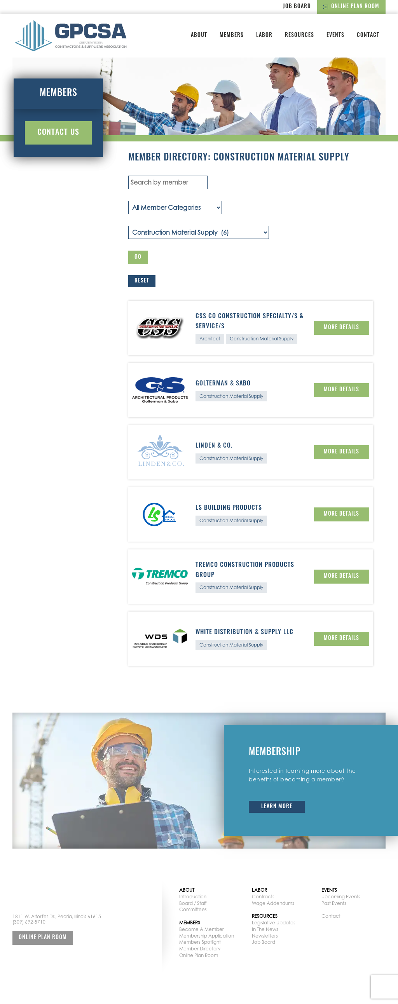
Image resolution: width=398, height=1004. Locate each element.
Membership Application (206, 936)
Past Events (333, 903)
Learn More (276, 807)
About (199, 35)
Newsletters (265, 936)
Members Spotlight (200, 942)
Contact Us (58, 133)
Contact (368, 35)
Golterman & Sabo (223, 384)
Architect (209, 339)
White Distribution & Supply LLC (244, 632)
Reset (141, 281)
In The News (265, 929)
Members (232, 35)
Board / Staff (193, 903)
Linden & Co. (214, 446)
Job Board (297, 7)
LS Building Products (229, 508)
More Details (341, 328)
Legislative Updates (273, 923)
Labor (264, 35)
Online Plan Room (351, 7)
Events (335, 35)
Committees (193, 909)
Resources (299, 35)
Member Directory (199, 949)
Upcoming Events (340, 896)
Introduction (192, 896)
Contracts (263, 896)
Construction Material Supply (261, 339)
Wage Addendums (273, 903)
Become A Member (201, 929)
